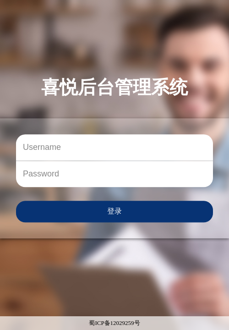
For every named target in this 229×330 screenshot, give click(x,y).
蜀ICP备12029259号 (114, 322)
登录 (114, 211)
